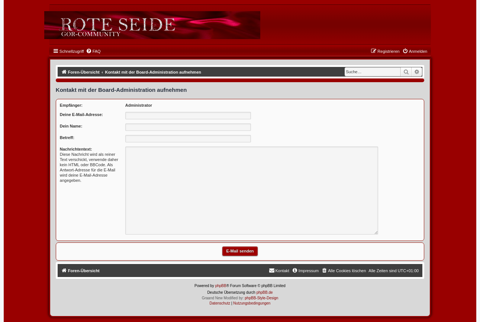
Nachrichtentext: (76, 149)
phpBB (220, 286)
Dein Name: (71, 126)
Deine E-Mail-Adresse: (81, 114)
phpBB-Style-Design (261, 298)
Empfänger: (71, 105)
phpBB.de (265, 292)
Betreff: (67, 137)
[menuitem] (93, 51)
